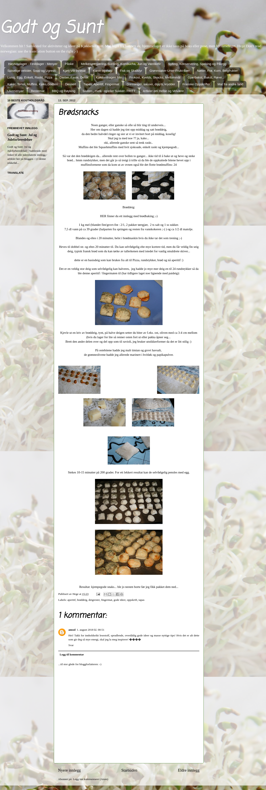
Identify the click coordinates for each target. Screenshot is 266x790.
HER (103, 216)
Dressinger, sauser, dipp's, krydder (151, 84)
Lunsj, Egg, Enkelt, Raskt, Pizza (29, 77)
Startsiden (129, 770)
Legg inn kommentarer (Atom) (90, 779)
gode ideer (119, 599)
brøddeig (82, 599)
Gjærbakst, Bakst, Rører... (206, 77)
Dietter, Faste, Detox (74, 77)
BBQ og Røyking (63, 91)
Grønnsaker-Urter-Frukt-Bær (169, 70)
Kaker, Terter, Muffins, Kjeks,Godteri (32, 84)
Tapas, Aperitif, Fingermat (101, 84)
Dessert (70, 84)
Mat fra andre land (230, 84)
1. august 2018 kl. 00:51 (90, 629)
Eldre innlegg (189, 770)
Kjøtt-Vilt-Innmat (74, 70)
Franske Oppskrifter (196, 84)
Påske (69, 64)
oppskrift (132, 599)
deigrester (94, 599)
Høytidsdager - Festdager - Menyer (32, 64)
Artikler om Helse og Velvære (163, 91)
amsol (72, 629)
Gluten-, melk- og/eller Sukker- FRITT (109, 91)
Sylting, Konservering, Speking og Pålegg (197, 64)
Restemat (37, 91)
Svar (71, 645)
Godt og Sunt (51, 28)
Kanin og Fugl (103, 70)
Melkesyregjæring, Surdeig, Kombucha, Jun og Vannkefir (121, 64)
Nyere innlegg (69, 770)
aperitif (71, 599)
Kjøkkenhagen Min (109, 77)
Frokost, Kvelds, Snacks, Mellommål (154, 77)
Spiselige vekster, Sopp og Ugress (31, 70)
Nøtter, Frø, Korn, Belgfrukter (217, 70)
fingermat (106, 599)
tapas (142, 599)
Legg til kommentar (72, 654)
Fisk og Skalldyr (131, 70)
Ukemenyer (15, 91)
